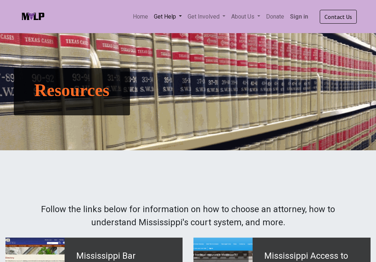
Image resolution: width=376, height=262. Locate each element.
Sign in (299, 16)
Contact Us (338, 16)
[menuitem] (140, 16)
